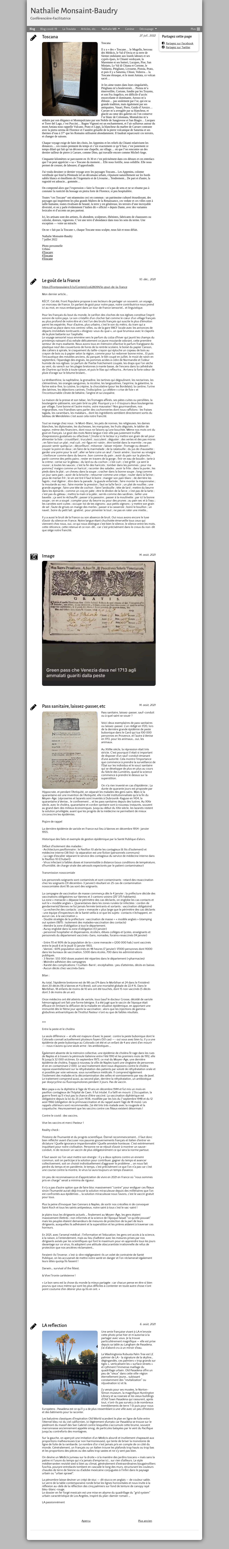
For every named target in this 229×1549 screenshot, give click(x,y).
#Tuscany (47, 252)
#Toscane (47, 258)
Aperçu (86, 1521)
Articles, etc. (88, 29)
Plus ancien (145, 1521)
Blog (32, 29)
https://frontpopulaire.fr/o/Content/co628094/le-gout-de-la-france (84, 287)
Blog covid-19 (48, 29)
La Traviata (69, 29)
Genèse (129, 29)
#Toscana (47, 255)
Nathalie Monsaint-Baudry (74, 10)
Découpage (147, 29)
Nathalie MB (109, 29)
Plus (195, 28)
